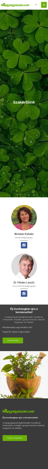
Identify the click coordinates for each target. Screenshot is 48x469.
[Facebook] (24, 245)
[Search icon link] (36, 4)
